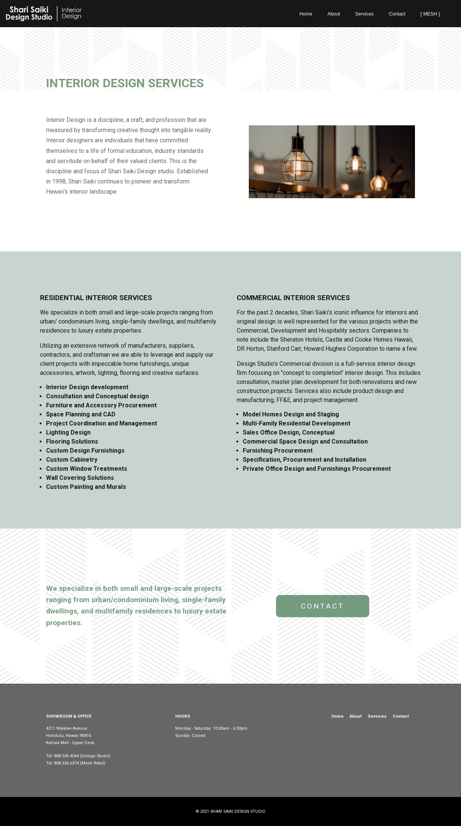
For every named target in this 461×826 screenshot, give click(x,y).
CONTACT (322, 606)
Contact (397, 14)
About (333, 14)
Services (364, 14)
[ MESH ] (430, 14)
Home (305, 14)
